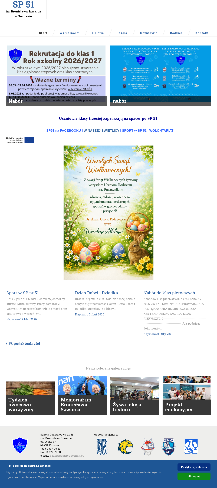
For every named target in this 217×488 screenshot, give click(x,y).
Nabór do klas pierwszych (169, 299)
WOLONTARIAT (161, 137)
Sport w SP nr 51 (22, 299)
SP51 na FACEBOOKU (63, 137)
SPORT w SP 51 (134, 137)
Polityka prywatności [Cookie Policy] (194, 467)
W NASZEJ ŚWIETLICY (101, 137)
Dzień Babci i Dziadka (96, 299)
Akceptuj (194, 476)
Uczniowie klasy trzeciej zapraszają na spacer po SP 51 (108, 124)
